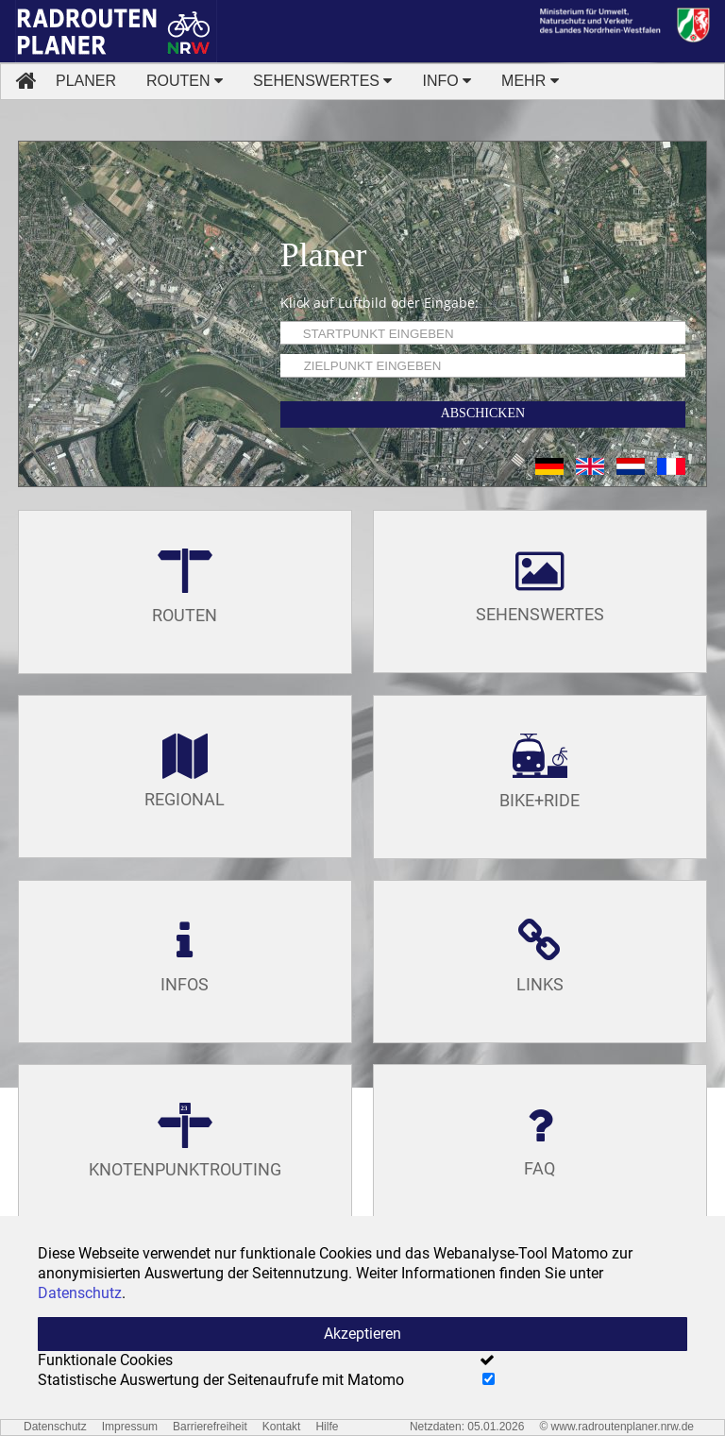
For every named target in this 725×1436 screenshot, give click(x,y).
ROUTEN (184, 81)
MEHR (530, 81)
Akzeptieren (362, 1334)
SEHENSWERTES (322, 81)
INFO (446, 81)
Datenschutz (55, 1426)
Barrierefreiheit (210, 1426)
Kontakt (281, 1426)
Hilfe (326, 1426)
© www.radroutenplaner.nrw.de (616, 1426)
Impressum (130, 1426)
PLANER (86, 81)
